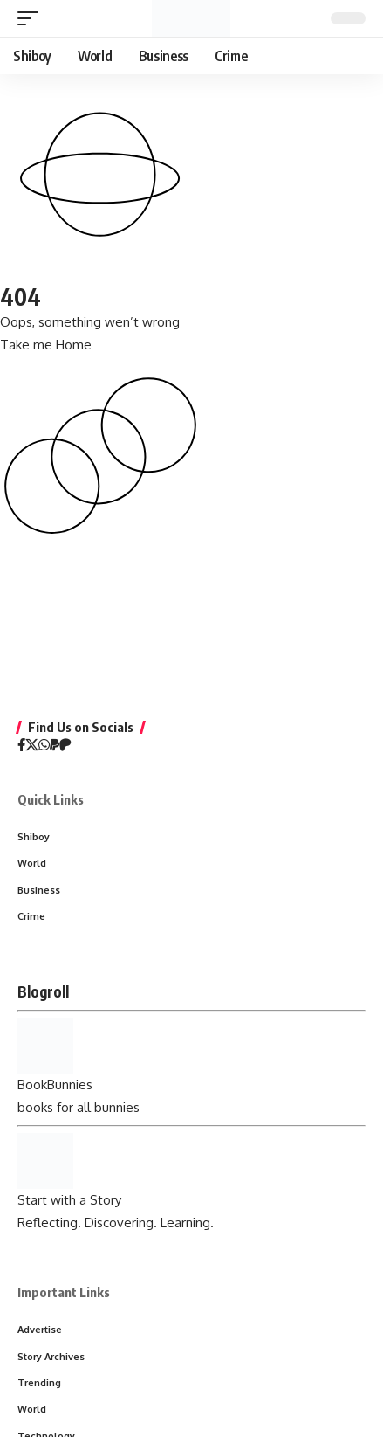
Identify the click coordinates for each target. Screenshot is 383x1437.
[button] (32, 18)
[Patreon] (65, 746)
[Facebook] (21, 746)
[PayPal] (54, 746)
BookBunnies (54, 1084)
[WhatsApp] (44, 746)
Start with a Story (69, 1200)
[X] (31, 746)
